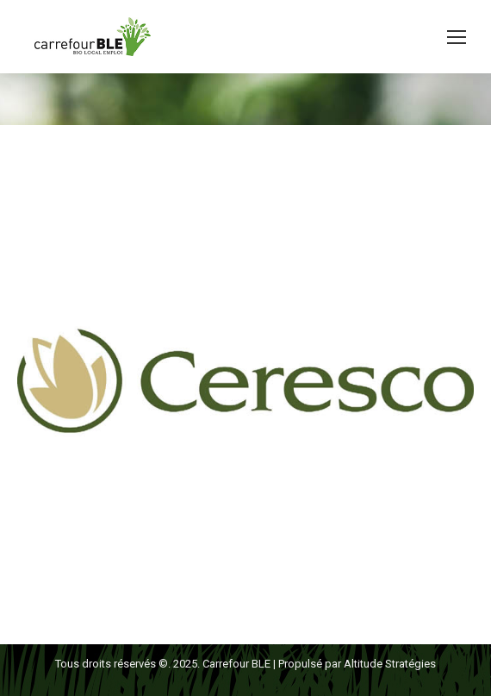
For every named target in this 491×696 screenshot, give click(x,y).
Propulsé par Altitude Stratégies (357, 663)
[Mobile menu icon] (456, 37)
